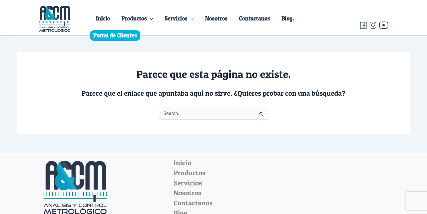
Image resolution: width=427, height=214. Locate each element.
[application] (150, 18)
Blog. (287, 18)
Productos (137, 18)
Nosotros (216, 18)
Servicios (179, 18)
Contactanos (254, 18)
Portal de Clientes (115, 35)
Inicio (103, 18)
